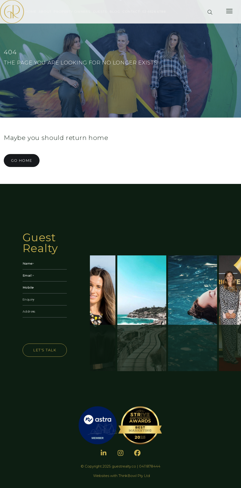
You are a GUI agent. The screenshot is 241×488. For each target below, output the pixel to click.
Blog (115, 11)
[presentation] (58, 330)
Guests (100, 11)
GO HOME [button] (21, 160)
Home (30, 11)
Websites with (105, 475)
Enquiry (27, 299)
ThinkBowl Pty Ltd (134, 475)
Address (27, 311)
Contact (131, 11)
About (45, 11)
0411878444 (149, 466)
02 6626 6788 (154, 11)
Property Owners (72, 11)
